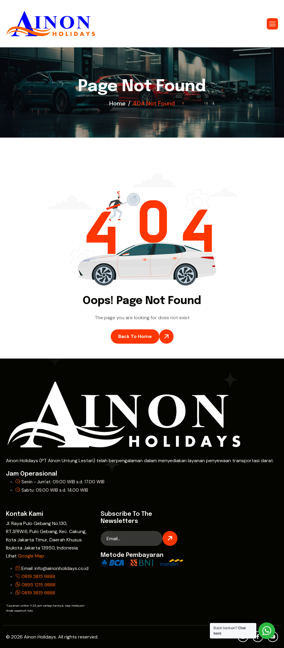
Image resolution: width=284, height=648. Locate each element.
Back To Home (135, 336)
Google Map (31, 556)
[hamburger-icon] (272, 23)
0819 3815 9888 (38, 576)
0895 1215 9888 (38, 585)
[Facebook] (257, 636)
